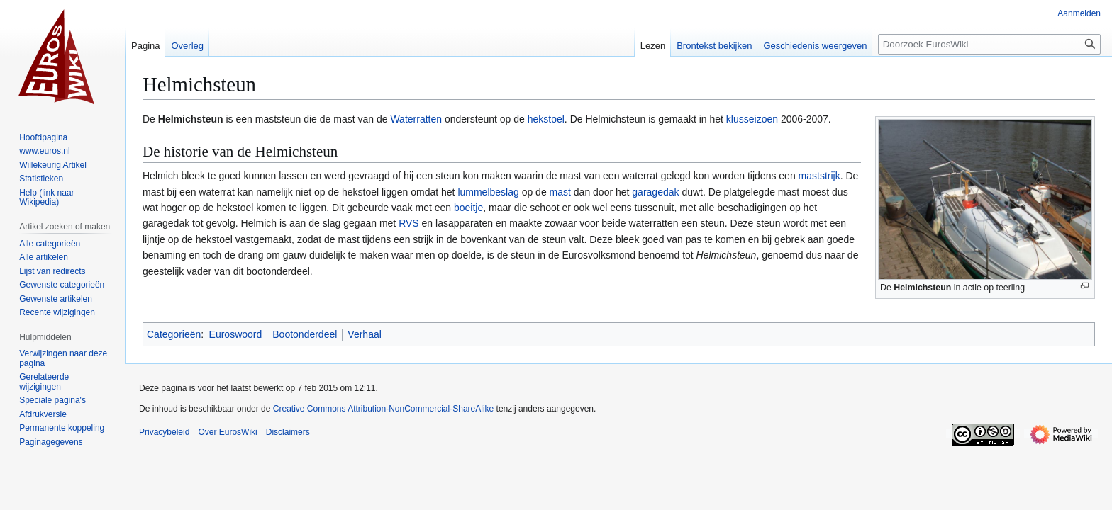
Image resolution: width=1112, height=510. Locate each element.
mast (560, 192)
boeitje (468, 207)
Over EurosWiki (227, 432)
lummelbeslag (487, 192)
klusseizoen (752, 119)
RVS (409, 223)
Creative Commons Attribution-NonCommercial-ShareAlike (383, 409)
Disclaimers (288, 432)
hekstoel (546, 119)
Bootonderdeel (304, 334)
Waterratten (416, 119)
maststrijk (819, 175)
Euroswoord (235, 334)
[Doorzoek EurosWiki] (989, 44)
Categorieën (174, 334)
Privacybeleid (164, 432)
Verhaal (364, 334)
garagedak (655, 192)
